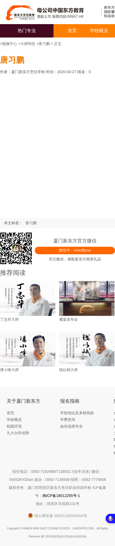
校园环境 (14, 426)
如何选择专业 (71, 426)
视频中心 (9, 44)
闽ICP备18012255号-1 (61, 495)
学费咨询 (67, 419)
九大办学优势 (18, 433)
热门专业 (27, 30)
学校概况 (99, 30)
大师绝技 (27, 44)
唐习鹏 (44, 44)
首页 (72, 30)
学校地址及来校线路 (77, 413)
